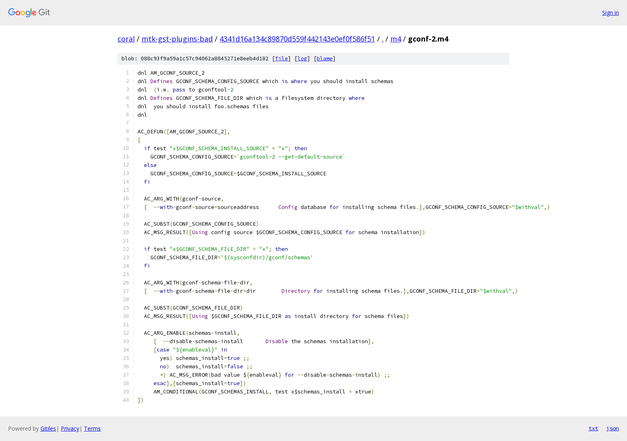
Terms (92, 428)
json (612, 428)
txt (593, 428)
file (281, 58)
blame (325, 58)
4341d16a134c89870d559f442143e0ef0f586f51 (297, 39)
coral (126, 39)
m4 (395, 39)
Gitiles (48, 428)
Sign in (610, 12)
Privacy (70, 428)
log (302, 58)
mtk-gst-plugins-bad (177, 39)
